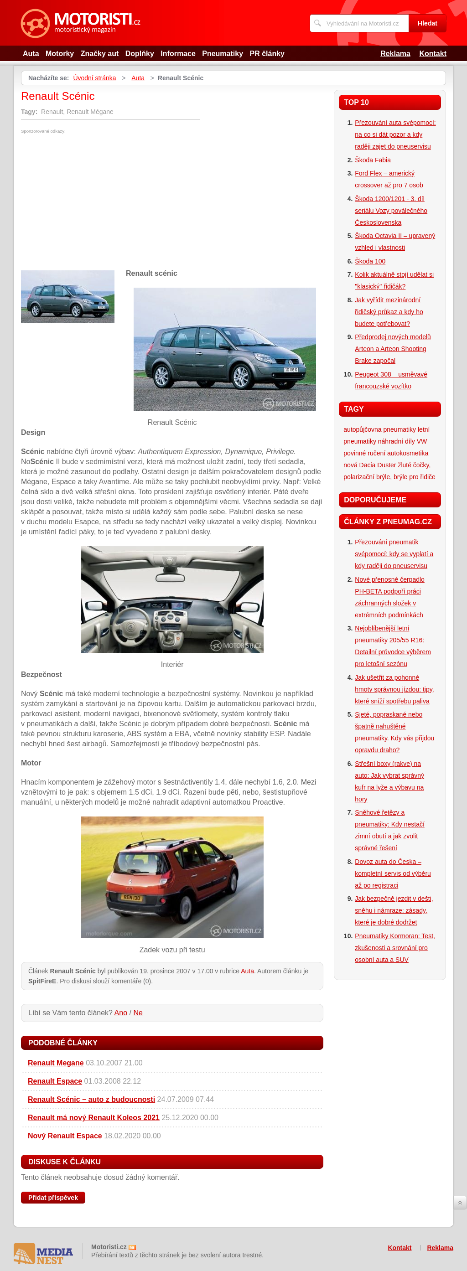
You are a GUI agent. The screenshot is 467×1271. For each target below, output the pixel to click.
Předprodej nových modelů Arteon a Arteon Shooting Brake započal (393, 348)
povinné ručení (364, 453)
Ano (120, 1013)
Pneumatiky (222, 53)
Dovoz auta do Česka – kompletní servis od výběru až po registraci (393, 873)
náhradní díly (396, 441)
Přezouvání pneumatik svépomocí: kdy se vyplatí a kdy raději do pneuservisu (394, 553)
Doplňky (139, 53)
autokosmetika (407, 453)
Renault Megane (56, 1063)
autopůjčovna (362, 429)
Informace (178, 53)
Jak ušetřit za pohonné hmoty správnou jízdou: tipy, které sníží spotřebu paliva (394, 689)
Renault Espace (55, 1081)
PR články (267, 53)
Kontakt (432, 53)
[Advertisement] (97, 202)
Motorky (60, 53)
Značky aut (100, 53)
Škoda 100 (370, 261)
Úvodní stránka (94, 78)
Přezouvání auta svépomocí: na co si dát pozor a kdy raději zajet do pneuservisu (395, 134)
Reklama (395, 53)
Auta (31, 53)
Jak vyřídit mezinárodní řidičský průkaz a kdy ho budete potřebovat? (389, 311)
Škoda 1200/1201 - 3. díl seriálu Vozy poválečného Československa (391, 210)
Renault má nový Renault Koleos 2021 (94, 1117)
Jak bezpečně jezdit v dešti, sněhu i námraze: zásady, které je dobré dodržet (394, 910)
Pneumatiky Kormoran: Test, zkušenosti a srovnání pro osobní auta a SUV (395, 947)
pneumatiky (400, 429)
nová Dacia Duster (369, 465)
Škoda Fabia (373, 160)
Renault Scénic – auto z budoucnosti (91, 1099)
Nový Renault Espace (65, 1136)
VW (422, 441)
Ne (137, 1013)
